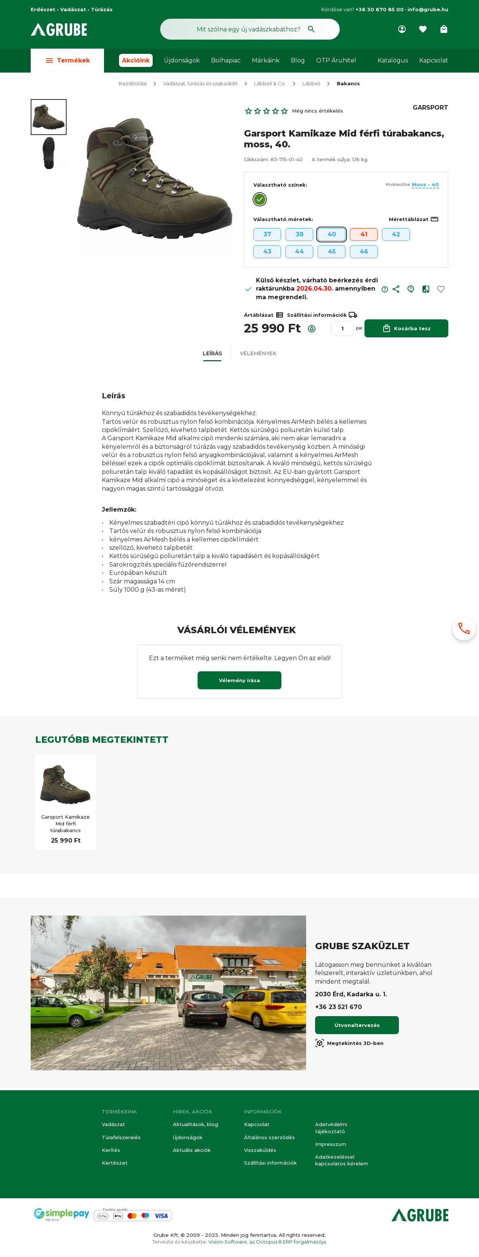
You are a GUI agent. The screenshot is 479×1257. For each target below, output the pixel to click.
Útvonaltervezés (357, 1027)
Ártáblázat (264, 316)
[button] (395, 292)
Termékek (67, 60)
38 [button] (299, 236)
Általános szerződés (269, 1137)
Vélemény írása (239, 682)
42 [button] (396, 236)
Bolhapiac (226, 60)
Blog (298, 60)
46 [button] (364, 253)
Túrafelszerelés (121, 1137)
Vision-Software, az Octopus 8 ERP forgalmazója (267, 1242)
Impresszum (330, 1144)
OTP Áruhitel (336, 60)
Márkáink (266, 60)
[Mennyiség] (342, 330)
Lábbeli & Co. (270, 85)
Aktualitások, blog (195, 1124)
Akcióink (136, 60)
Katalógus (393, 60)
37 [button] (267, 236)
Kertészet (115, 1163)
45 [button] (332, 253)
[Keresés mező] (250, 29)
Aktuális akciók (192, 1150)
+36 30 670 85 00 (380, 9)
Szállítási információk (270, 1163)
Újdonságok (182, 60)
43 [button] (267, 253)
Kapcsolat (433, 60)
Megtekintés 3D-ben (349, 1044)
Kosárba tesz (406, 330)
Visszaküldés (260, 1150)
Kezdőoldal (133, 85)
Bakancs (348, 85)
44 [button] (299, 253)
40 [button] (331, 236)
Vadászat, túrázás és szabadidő (200, 85)
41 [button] (363, 236)
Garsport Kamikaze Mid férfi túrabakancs (65, 825)
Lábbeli (311, 85)
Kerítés (111, 1150)
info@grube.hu (428, 9)
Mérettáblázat (414, 221)
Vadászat (113, 1124)
